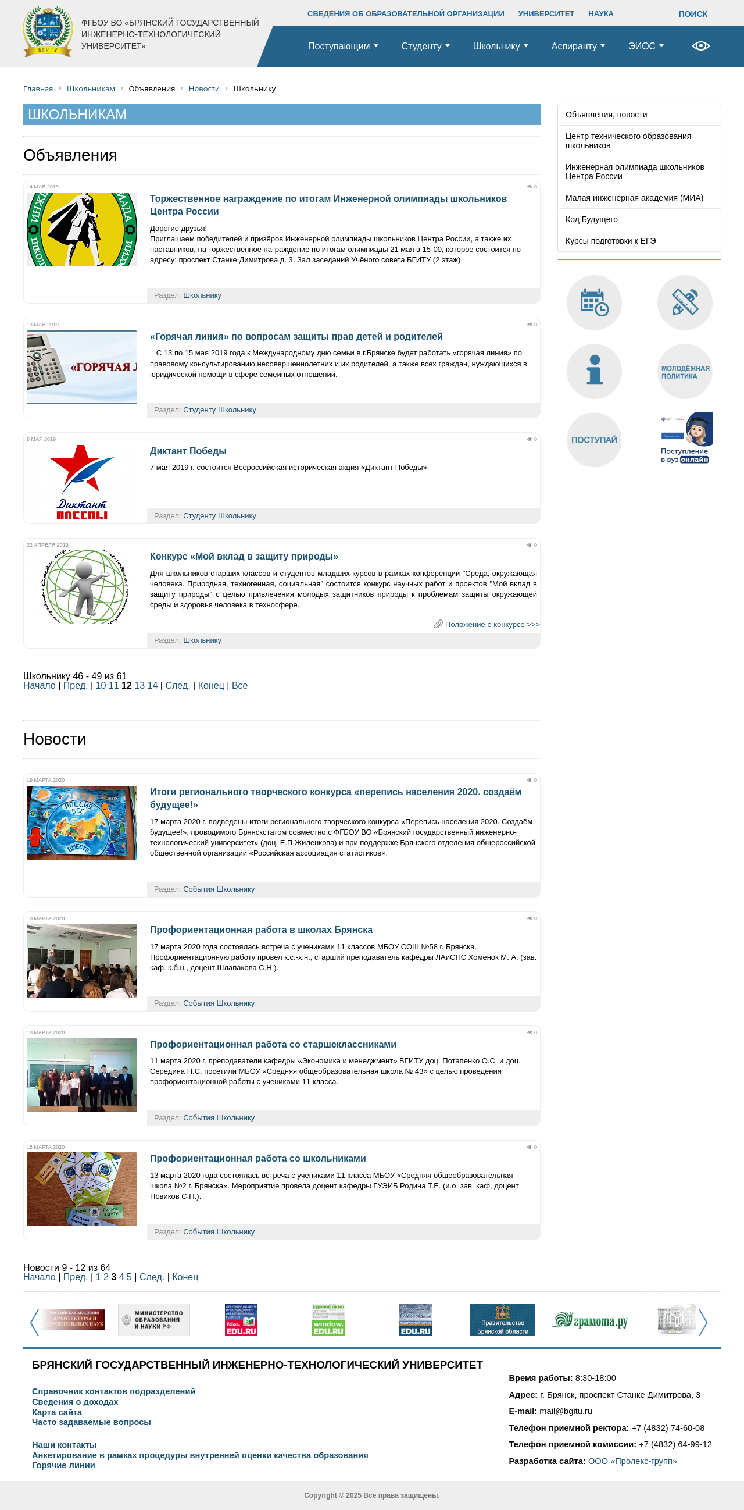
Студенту (422, 46)
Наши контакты (64, 1445)
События (198, 889)
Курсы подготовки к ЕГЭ (611, 240)
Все (240, 685)
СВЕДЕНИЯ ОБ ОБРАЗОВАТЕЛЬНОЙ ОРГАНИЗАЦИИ (406, 13)
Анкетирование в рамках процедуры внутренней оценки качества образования (200, 1455)
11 (114, 685)
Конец (211, 685)
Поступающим (339, 46)
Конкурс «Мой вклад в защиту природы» (244, 556)
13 (139, 685)
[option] (66, 1320)
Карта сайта (57, 1412)
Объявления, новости (607, 114)
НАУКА (601, 13)
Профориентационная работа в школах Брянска (261, 930)
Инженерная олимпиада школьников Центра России (635, 171)
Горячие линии (63, 1465)
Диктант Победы (188, 451)
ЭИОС (642, 46)
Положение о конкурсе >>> (492, 624)
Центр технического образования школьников (628, 140)
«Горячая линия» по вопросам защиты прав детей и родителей (296, 336)
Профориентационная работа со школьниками (258, 1158)
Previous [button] (38, 1329)
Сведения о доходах (75, 1402)
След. (177, 685)
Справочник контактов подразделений (113, 1391)
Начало (39, 685)
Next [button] (706, 1329)
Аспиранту (574, 46)
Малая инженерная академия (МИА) (634, 197)
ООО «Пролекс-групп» (632, 1461)
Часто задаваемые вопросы (91, 1422)
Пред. (75, 685)
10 (101, 685)
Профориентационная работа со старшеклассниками (273, 1044)
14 (153, 685)
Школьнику (496, 46)
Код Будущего (592, 219)
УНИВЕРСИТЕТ (546, 13)
